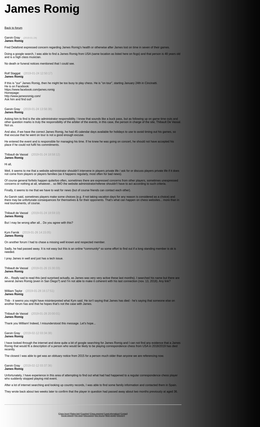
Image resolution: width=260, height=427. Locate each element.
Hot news (78, 416)
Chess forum (64, 414)
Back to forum (13, 27)
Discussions (88, 416)
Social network (67, 416)
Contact (124, 414)
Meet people (111, 416)
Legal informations (112, 414)
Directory (120, 416)
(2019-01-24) (30, 37)
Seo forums (99, 416)
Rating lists (75, 414)
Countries (85, 414)
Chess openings (96, 414)
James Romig (14, 40)
